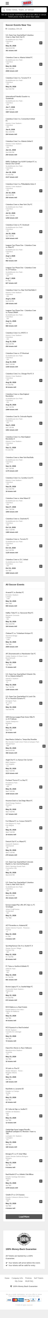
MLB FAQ (29, 1281)
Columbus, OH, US (14, 29)
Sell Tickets (38, 1278)
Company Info (17, 1278)
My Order (19, 1281)
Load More (24, 1216)
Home (7, 1278)
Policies (28, 1278)
